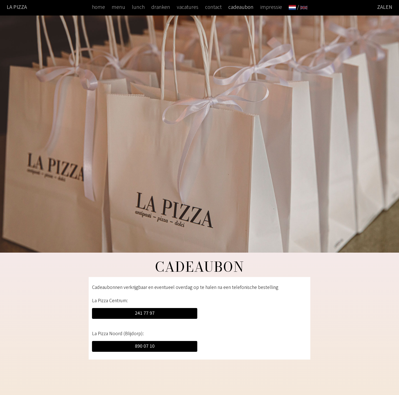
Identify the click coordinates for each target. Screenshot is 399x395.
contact (213, 6)
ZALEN (384, 6)
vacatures (187, 6)
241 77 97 (145, 312)
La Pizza (17, 6)
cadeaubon (241, 6)
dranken (160, 6)
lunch (138, 6)
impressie (271, 6)
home (98, 6)
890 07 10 (145, 345)
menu (118, 6)
